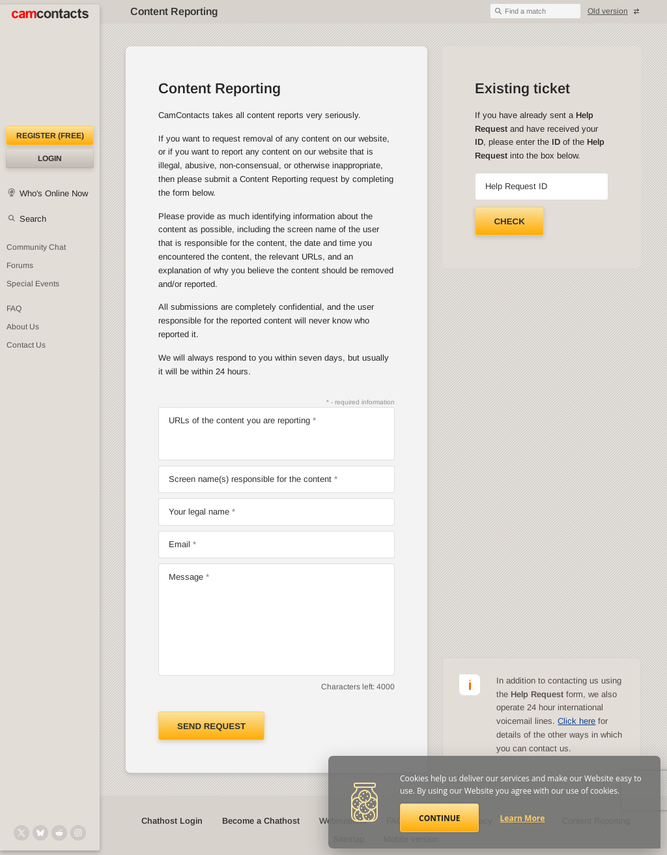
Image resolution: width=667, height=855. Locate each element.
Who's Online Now (54, 193)
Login (50, 158)
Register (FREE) (50, 135)
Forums (20, 265)
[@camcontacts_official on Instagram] (78, 833)
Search (33, 219)
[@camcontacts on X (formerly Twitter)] (21, 833)
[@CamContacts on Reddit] (59, 833)
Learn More (522, 818)
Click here (576, 721)
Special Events (33, 283)
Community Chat (36, 247)
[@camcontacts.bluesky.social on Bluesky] (40, 833)
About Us (23, 326)
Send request (211, 726)
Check (509, 221)
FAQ (14, 308)
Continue (439, 818)
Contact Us (26, 345)
